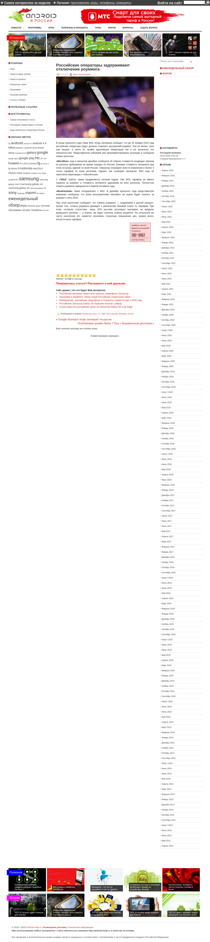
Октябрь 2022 (168, 196)
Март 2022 (167, 232)
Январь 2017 (168, 552)
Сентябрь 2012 (169, 820)
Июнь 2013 (167, 774)
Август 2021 (167, 268)
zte (37, 193)
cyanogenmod (20, 153)
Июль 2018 (167, 459)
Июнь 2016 (167, 588)
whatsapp (21, 193)
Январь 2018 (168, 490)
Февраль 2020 (168, 361)
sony (12, 192)
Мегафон (123, 314)
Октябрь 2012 (168, 815)
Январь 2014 (168, 737)
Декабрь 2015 (168, 619)
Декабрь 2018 (168, 433)
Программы (34, 28)
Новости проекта (18, 79)
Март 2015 (167, 665)
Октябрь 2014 (168, 691)
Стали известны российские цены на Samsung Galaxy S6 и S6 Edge (96, 307)
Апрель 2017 (168, 536)
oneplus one (36, 173)
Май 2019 (166, 407)
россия (46, 210)
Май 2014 (166, 717)
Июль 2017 (167, 521)
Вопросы (128, 28)
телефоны (106, 2)
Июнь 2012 (167, 835)
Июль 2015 (167, 645)
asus (11, 152)
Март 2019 (167, 418)
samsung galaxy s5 (19, 188)
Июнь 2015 (167, 650)
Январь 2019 (168, 428)
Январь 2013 (168, 799)
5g (9, 143)
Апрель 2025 (168, 170)
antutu (40, 147)
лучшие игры (33, 206)
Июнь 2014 (167, 712)
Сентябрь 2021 (169, 263)
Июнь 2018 (167, 464)
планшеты (123, 2)
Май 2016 (166, 593)
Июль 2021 (167, 273)
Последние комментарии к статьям (26, 125)
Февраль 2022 (168, 237)
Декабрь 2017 (168, 495)
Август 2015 (167, 639)
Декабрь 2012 (168, 804)
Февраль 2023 (168, 175)
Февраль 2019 (168, 423)
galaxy (31, 152)
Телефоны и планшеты (74, 28)
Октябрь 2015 (168, 629)
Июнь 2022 (167, 217)
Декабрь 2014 (168, 681)
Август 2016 (167, 578)
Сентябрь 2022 (169, 201)
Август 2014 (167, 701)
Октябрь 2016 (168, 567)
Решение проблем (18, 95)
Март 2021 (167, 294)
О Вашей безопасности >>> (173, 159)
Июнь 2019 (167, 402)
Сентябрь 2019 (169, 387)
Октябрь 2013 (168, 753)
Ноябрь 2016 (168, 562)
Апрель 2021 (168, 289)
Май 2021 (166, 284)
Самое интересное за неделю (27, 2)
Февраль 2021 (168, 299)
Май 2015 (166, 655)
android (17, 143)
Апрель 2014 (168, 722)
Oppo (44, 173)
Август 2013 (167, 763)
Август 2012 (167, 825)
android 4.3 (27, 144)
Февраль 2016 (168, 609)
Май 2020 (166, 346)
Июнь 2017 (167, 526)
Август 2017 (167, 516)
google (42, 152)
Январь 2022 (168, 242)
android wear (30, 148)
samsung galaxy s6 (38, 188)
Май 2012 (166, 841)
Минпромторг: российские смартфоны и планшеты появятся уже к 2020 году (100, 300)
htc (37, 158)
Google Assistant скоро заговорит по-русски (85, 319)
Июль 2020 (167, 335)
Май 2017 (166, 531)
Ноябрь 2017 (168, 500)
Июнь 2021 (167, 279)
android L (19, 148)
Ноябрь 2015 (168, 624)
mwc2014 (37, 168)
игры (94, 2)
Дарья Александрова (82, 74)
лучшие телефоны (32, 210)
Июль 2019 (167, 397)
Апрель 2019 (168, 413)
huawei (13, 163)
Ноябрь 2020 (168, 315)
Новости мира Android (20, 74)
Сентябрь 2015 (169, 634)
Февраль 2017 (168, 547)
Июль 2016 (167, 583)
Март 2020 (167, 356)
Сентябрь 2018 (169, 449)
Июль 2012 (167, 830)
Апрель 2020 (168, 351)
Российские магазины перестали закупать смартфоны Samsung (93, 293)
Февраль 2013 (168, 794)
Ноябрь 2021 (168, 253)
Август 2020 (167, 330)
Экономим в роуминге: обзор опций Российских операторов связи (94, 297)
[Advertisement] (84, 249)
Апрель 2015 (168, 660)
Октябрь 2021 (168, 258)
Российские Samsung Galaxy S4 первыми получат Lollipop (90, 303)
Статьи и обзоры (18, 100)
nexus (12, 172)
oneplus (26, 173)
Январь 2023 (168, 181)
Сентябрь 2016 (169, 572)
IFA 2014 (24, 163)
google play (27, 158)
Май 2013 (166, 779)
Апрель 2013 (168, 784)
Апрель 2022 (168, 227)
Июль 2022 (167, 212)
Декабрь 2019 (168, 371)
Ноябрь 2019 (168, 377)
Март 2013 (167, 789)
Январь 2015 (168, 676)
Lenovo (32, 163)
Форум (112, 28)
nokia (19, 173)
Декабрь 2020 (168, 310)
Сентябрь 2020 (169, 325)
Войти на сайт (170, 3)
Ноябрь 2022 (168, 191)
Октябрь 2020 (168, 320)
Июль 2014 (167, 707)
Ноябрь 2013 (168, 748)
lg (38, 163)
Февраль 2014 (168, 732)
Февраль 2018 (168, 485)
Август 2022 (167, 206)
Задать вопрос (149, 28)
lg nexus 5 (13, 168)
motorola (25, 168)
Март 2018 (167, 480)
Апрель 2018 (168, 474)
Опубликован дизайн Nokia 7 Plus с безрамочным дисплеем (115, 323)
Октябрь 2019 (168, 382)
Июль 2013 (167, 768)
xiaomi (30, 193)
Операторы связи (18, 84)
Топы (98, 28)
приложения (80, 2)
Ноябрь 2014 (168, 686)
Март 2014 (167, 727)
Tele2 (108, 314)
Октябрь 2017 (168, 505)
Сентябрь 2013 (169, 758)
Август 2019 (167, 392)
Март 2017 (167, 542)
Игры (51, 28)
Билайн (115, 314)
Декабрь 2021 (168, 248)
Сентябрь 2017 (169, 511)
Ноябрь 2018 (168, 438)
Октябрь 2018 (168, 444)
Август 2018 (167, 454)
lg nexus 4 (45, 164)
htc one (43, 158)
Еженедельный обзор (178, 68)
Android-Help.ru (33, 927)
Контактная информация (81, 927)
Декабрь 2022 (168, 186)
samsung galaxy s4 (32, 184)
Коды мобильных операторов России (27, 130)
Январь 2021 (168, 304)
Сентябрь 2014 (169, 696)
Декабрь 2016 (168, 557)
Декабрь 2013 (168, 743)
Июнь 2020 (167, 340)
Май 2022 (166, 222)
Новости (16, 28)
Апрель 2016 (168, 598)
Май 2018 (166, 469)
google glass (13, 158)
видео (41, 193)
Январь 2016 (168, 614)
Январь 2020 (168, 366)
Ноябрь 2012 (168, 810)
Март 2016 (167, 603)
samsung (29, 178)
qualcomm (13, 179)
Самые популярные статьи (22, 120)
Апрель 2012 (168, 846)
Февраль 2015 (168, 670)
